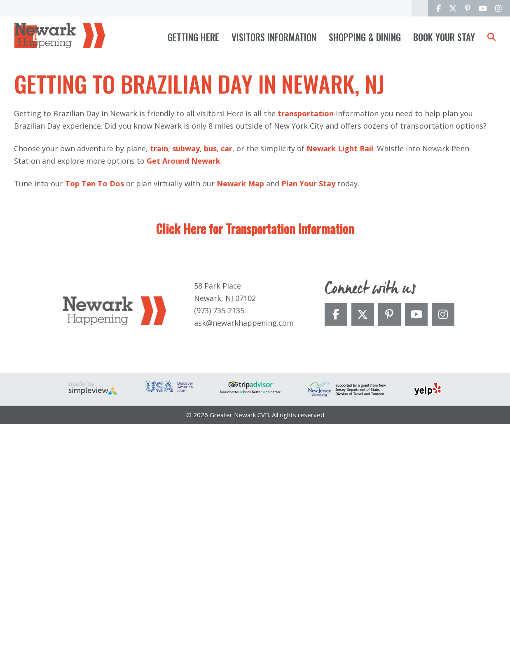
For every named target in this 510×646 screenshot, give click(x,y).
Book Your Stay (444, 37)
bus (210, 370)
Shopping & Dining (365, 37)
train (159, 370)
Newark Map (240, 405)
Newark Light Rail (339, 370)
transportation (306, 335)
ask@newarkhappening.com (244, 544)
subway (186, 370)
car (226, 370)
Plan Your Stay (308, 405)
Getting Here (193, 37)
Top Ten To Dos (94, 405)
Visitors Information (274, 37)
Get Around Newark (183, 383)
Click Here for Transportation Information (255, 450)
